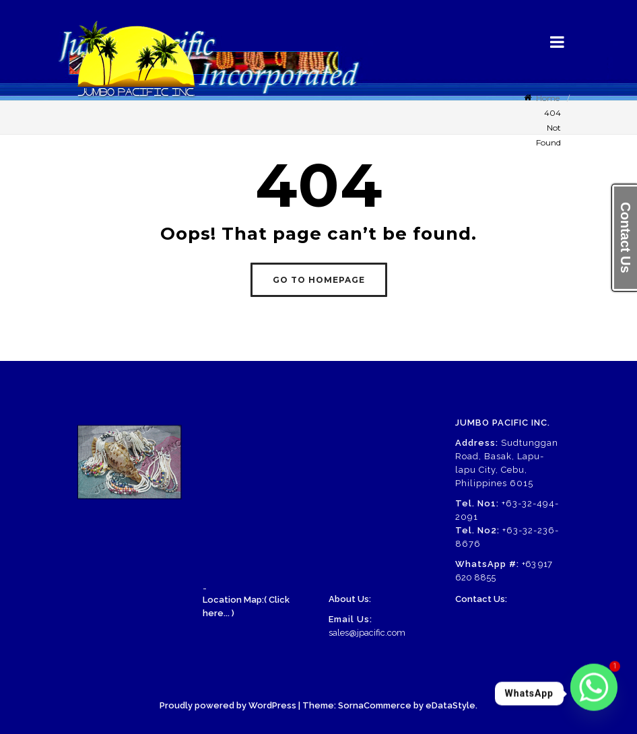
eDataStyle (450, 705)
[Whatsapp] (593, 693)
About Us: (350, 599)
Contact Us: (481, 599)
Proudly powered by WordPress (228, 705)
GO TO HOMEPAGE (319, 280)
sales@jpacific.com (367, 633)
